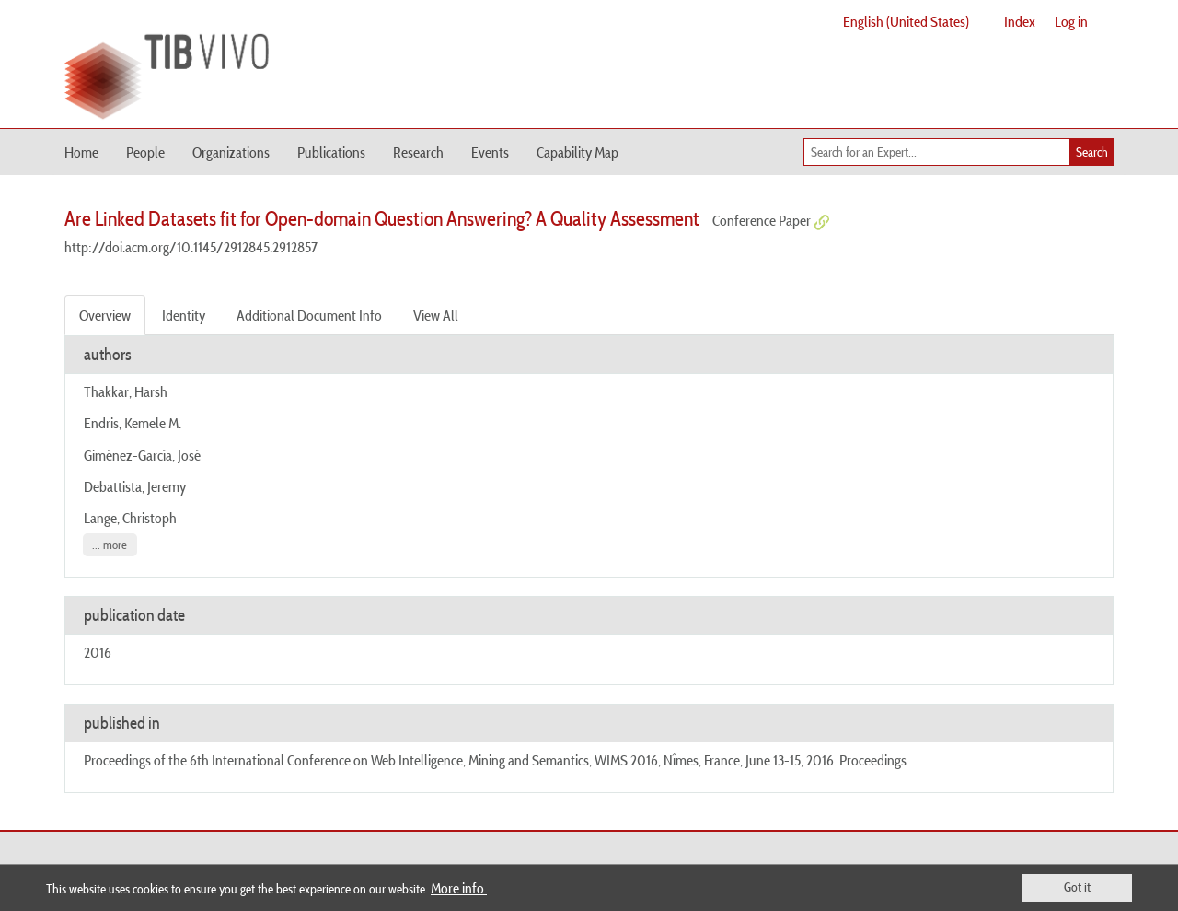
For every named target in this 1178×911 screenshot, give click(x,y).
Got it (1077, 887)
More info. (459, 888)
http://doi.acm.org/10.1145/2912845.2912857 (191, 247)
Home (81, 152)
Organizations (231, 152)
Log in (1071, 21)
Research (418, 152)
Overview (105, 315)
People (145, 152)
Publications (331, 152)
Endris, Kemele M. (132, 423)
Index (1019, 21)
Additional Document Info (309, 315)
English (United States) (906, 21)
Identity (183, 315)
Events (490, 152)
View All (435, 315)
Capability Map (577, 152)
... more (109, 545)
